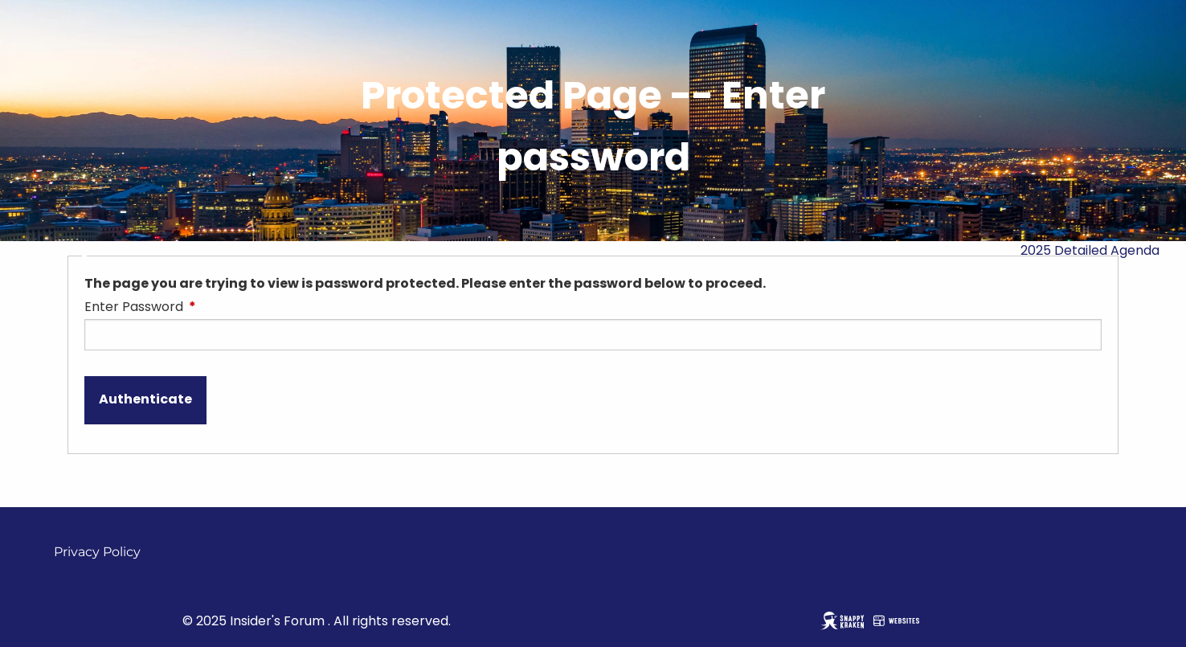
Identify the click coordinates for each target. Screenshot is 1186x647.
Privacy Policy (97, 551)
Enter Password (198, 306)
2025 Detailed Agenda (1089, 250)
